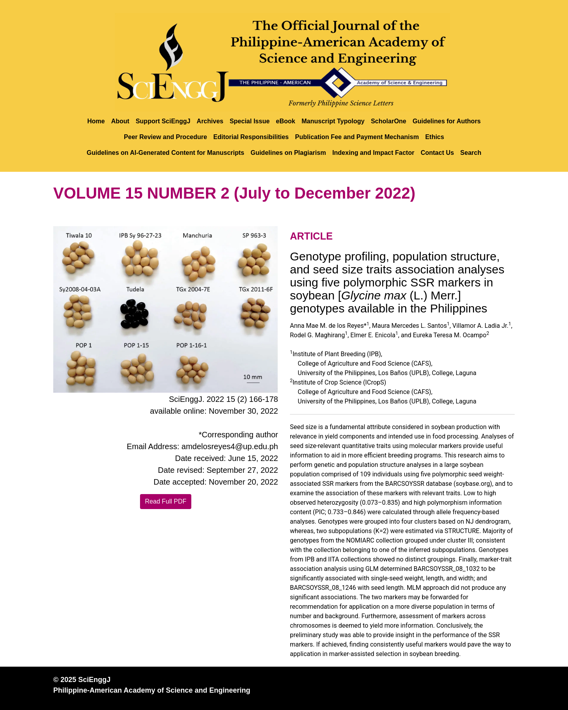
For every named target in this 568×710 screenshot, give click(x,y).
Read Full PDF (166, 501)
